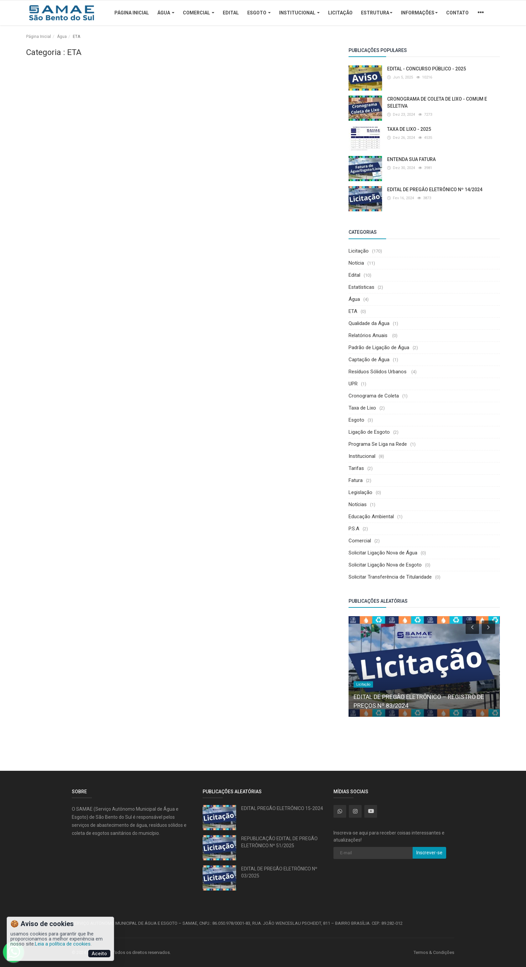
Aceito (99, 954)
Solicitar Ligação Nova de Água (383, 553)
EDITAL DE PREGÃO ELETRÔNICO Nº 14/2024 (434, 189)
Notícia (356, 263)
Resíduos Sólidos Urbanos (378, 372)
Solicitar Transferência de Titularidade (390, 577)
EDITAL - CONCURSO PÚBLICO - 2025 (426, 68)
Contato (457, 12)
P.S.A (354, 529)
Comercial (198, 12)
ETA (353, 311)
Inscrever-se (429, 852)
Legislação (360, 492)
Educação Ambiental (371, 517)
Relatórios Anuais (369, 335)
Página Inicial (131, 12)
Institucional (299, 12)
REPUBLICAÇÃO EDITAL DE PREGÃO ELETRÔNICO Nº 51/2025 (279, 842)
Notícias (358, 504)
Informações (419, 12)
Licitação (340, 12)
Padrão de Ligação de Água (379, 347)
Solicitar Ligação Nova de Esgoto (385, 565)
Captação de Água (369, 360)
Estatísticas (361, 287)
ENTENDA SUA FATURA (411, 159)
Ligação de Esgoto (369, 432)
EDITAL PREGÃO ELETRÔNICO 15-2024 (282, 808)
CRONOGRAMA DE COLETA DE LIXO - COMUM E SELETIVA (437, 102)
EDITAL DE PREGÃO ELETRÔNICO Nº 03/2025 (279, 872)
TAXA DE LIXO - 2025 (409, 129)
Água (165, 12)
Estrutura (376, 12)
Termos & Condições (434, 952)
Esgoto (259, 12)
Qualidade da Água (369, 323)
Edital (231, 12)
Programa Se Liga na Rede (378, 444)
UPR (353, 384)
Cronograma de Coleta (374, 396)
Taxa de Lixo (362, 408)
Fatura (356, 480)
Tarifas (356, 468)
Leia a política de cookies (63, 944)
